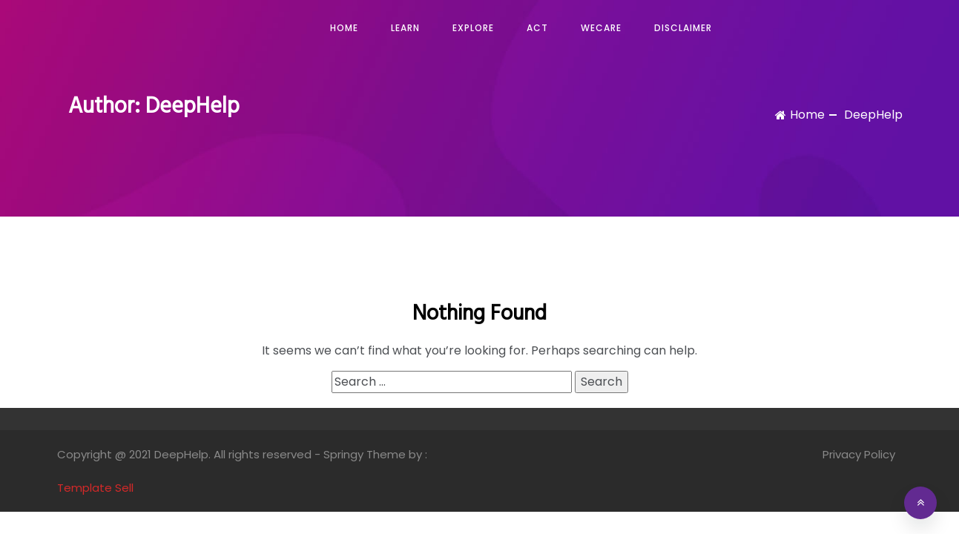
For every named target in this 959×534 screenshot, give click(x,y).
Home (344, 28)
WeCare (601, 28)
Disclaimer (683, 28)
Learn (405, 28)
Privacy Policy (859, 454)
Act (537, 28)
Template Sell (95, 487)
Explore (473, 28)
